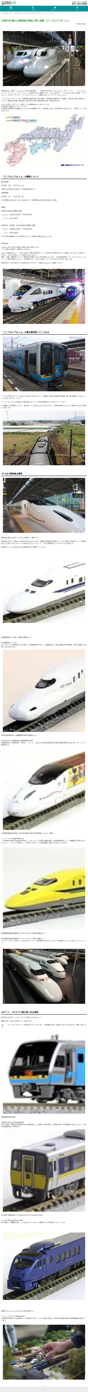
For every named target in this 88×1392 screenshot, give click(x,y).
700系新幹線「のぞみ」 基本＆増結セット (16, 637)
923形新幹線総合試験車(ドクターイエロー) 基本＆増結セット (23, 933)
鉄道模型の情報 (7, 13)
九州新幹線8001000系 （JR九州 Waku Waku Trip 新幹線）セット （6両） (27, 833)
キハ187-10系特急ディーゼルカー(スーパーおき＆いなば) (22, 1215)
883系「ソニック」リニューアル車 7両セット (17, 1311)
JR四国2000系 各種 (8, 1117)
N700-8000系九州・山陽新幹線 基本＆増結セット (19, 735)
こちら (45, 263)
